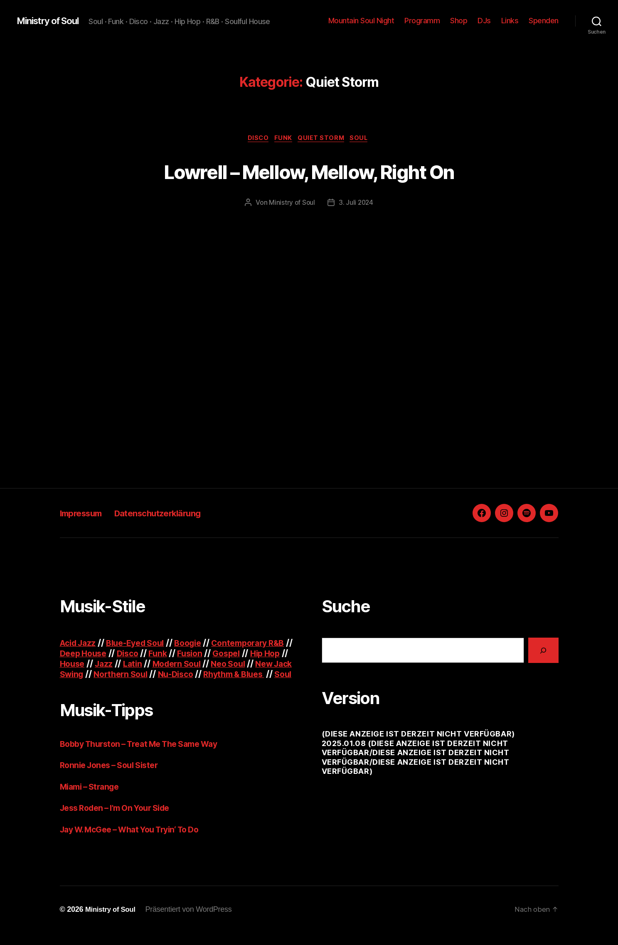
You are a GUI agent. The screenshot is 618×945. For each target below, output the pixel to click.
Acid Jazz (80, 644)
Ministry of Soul (52, 21)
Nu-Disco (255, 675)
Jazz (149, 665)
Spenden (544, 20)
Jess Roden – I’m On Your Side (121, 820)
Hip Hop (76, 665)
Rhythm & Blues (93, 685)
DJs (484, 20)
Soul (364, 139)
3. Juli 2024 (356, 204)
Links (510, 20)
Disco (255, 139)
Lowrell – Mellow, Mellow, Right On (309, 171)
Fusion (225, 654)
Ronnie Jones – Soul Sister (113, 777)
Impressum (85, 514)
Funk (283, 139)
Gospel (264, 654)
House (116, 665)
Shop (458, 20)
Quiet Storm (323, 139)
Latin (179, 665)
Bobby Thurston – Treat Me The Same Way (146, 755)
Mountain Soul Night (361, 20)
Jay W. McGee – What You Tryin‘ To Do (137, 841)
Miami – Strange (92, 798)
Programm (422, 20)
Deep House (112, 654)
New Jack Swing (123, 675)
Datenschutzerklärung (176, 514)
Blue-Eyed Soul (142, 644)
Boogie (199, 644)
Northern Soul (197, 675)
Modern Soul (226, 665)
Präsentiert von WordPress (193, 921)
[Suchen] (543, 651)
